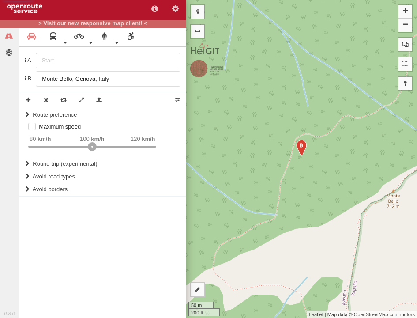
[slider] (92, 146)
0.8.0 (9, 313)
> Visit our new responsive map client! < (92, 23)
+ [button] (405, 12)
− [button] (405, 25)
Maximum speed (60, 126)
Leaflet (316, 314)
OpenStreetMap (371, 314)
